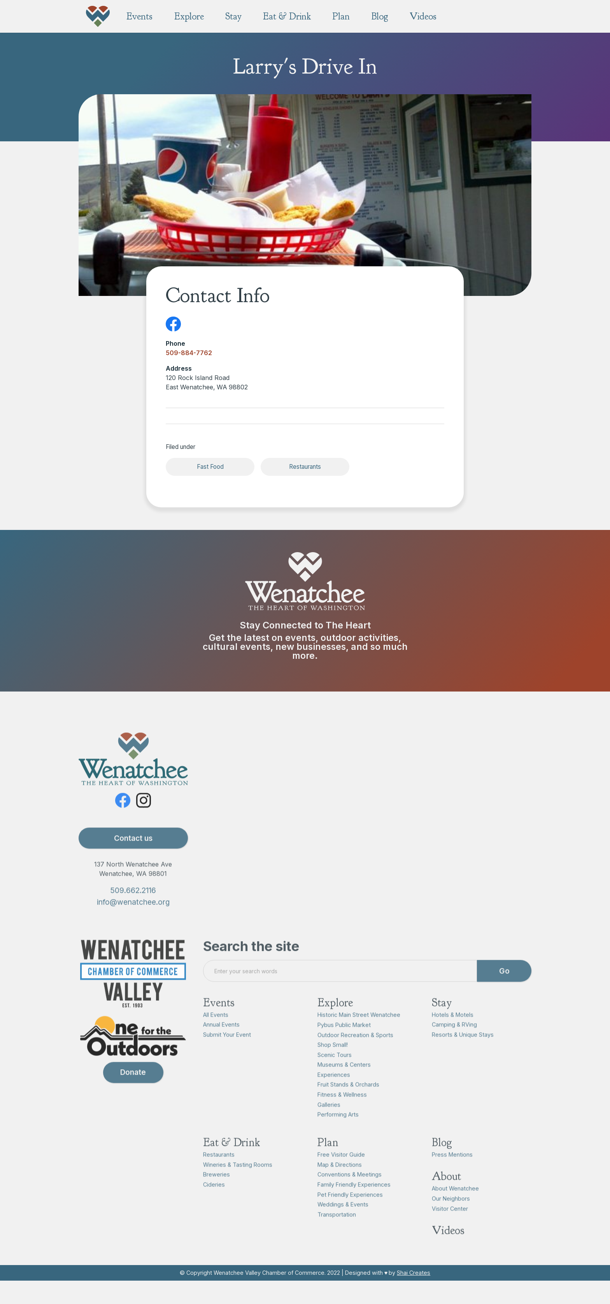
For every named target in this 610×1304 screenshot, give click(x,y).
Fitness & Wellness (342, 1105)
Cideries (214, 1195)
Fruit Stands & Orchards (348, 1096)
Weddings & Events (342, 1215)
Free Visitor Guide (341, 1165)
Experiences (333, 1085)
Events (219, 1014)
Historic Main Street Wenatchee (358, 1025)
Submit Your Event (227, 1045)
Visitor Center (450, 1219)
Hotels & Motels (452, 1025)
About (446, 1188)
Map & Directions (339, 1175)
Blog (442, 1153)
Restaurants (305, 466)
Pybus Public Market (344, 1036)
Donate (133, 1083)
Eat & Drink (231, 1153)
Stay (442, 1014)
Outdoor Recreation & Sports (355, 1046)
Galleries (328, 1115)
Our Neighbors (451, 1209)
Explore (335, 1014)
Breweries (216, 1186)
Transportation (336, 1225)
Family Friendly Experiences (354, 1195)
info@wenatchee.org (133, 913)
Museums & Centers (344, 1075)
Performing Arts (338, 1125)
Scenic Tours (334, 1066)
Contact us (133, 849)
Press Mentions (452, 1165)
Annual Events (221, 1035)
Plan (327, 1153)
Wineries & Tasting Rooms (237, 1175)
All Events (215, 1025)
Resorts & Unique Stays (463, 1045)
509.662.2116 (133, 901)
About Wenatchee (455, 1200)
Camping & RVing (454, 1035)
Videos (448, 1241)
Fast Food (210, 466)
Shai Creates (413, 1272)
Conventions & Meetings (349, 1186)
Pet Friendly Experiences (350, 1205)
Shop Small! (332, 1055)
